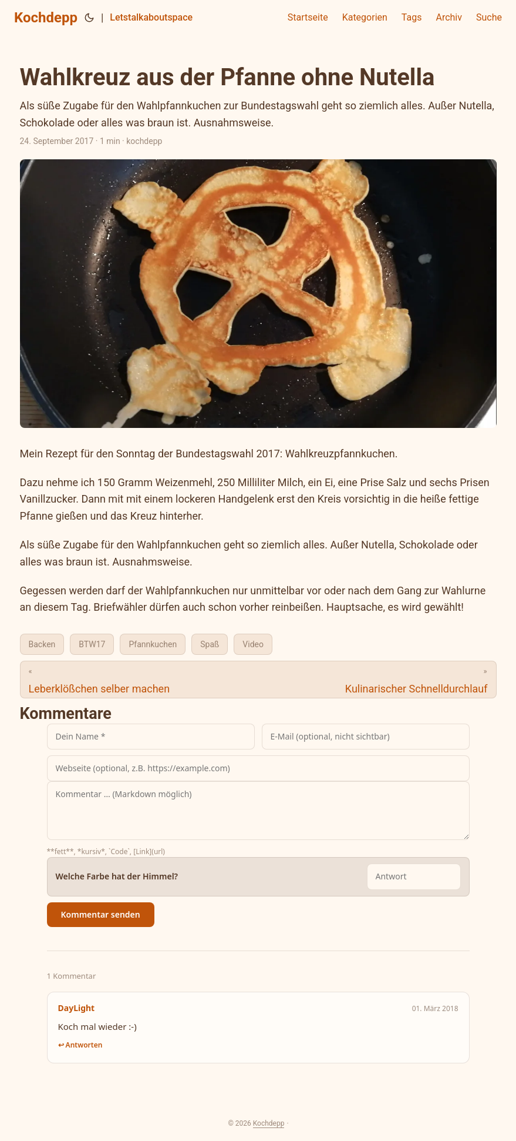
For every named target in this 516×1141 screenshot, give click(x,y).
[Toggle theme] (89, 17)
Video (253, 644)
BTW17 (92, 644)
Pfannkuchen (153, 644)
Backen (42, 644)
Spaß (209, 644)
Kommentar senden (100, 914)
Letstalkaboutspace (151, 17)
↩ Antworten (80, 1045)
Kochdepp (45, 17)
